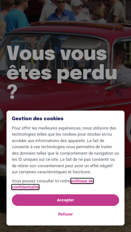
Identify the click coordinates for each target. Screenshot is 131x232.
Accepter (65, 200)
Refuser (65, 214)
